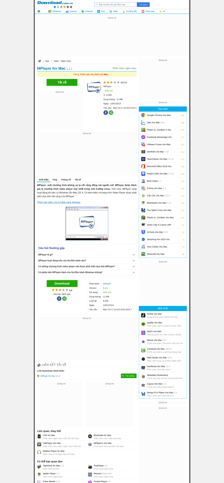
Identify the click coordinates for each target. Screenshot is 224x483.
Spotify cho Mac (154, 322)
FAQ (55, 179)
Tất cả (40, 11)
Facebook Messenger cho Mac (159, 138)
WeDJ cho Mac (154, 331)
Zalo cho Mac (156, 122)
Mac (47, 61)
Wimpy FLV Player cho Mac (162, 392)
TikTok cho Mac (154, 314)
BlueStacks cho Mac (159, 203)
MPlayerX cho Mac (103, 443)
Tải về (78, 179)
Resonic (103, 473)
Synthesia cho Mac (158, 366)
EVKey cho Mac (156, 188)
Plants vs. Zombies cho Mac (160, 218)
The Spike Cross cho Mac (159, 211)
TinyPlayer (100, 465)
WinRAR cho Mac (158, 151)
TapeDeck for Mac (53, 465)
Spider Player (51, 473)
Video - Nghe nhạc (62, 61)
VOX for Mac (49, 435)
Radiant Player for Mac (54, 451)
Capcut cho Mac (156, 384)
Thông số (66, 179)
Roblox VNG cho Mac (160, 173)
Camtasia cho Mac (159, 349)
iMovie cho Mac (157, 340)
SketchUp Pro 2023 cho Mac (158, 240)
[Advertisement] (112, 39)
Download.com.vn (39, 61)
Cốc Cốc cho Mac (158, 195)
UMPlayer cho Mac (52, 443)
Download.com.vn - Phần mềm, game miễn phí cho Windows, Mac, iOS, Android (55, 4)
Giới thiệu (44, 179)
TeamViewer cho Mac (160, 159)
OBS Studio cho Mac (159, 357)
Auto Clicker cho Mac (157, 246)
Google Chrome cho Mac (159, 116)
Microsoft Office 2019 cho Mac (159, 167)
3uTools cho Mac (157, 232)
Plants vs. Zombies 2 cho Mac (159, 131)
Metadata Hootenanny (157, 375)
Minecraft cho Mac (156, 254)
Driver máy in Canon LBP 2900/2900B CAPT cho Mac (160, 226)
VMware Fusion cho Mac (159, 145)
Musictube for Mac (102, 435)
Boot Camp (154, 181)
